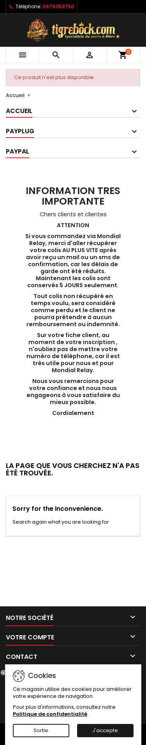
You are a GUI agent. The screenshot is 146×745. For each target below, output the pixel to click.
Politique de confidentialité (50, 714)
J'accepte (105, 730)
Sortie (40, 730)
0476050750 (58, 6)
